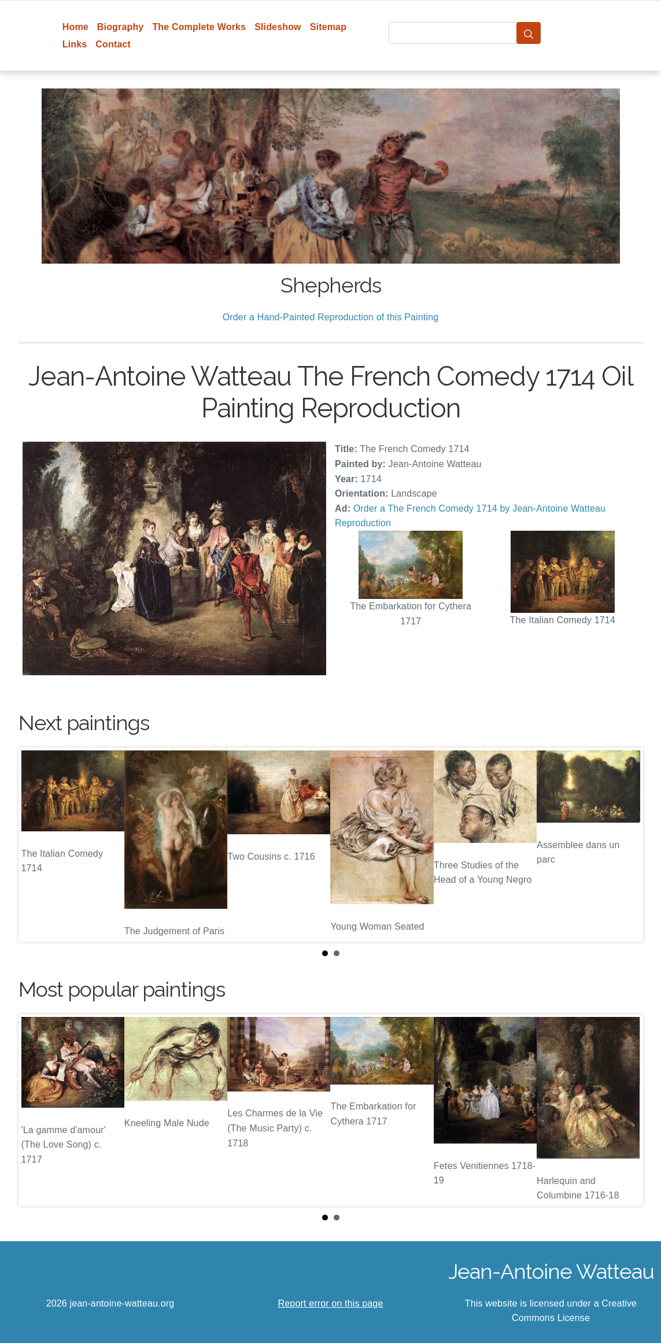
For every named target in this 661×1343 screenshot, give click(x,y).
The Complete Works (199, 27)
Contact (113, 44)
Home (75, 27)
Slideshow (277, 27)
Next (625, 844)
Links (74, 44)
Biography (120, 27)
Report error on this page (330, 1303)
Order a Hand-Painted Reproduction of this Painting (331, 317)
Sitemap (328, 27)
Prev (36, 844)
